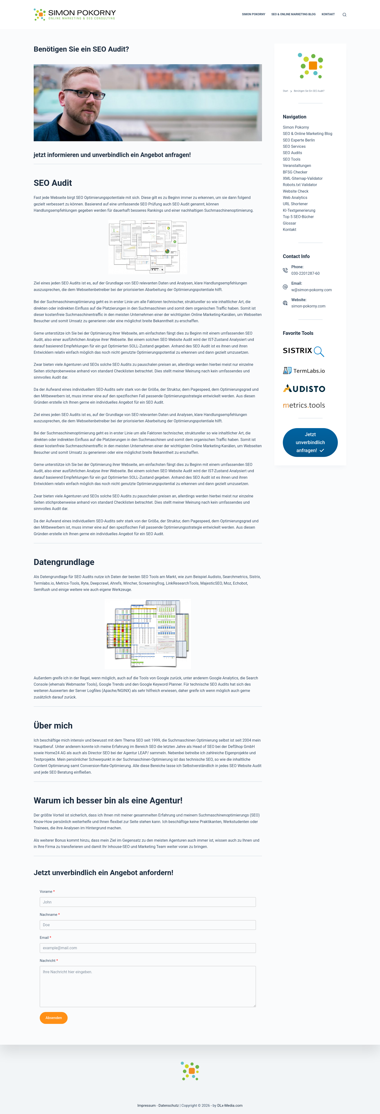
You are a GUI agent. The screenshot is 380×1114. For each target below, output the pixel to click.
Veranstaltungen (297, 165)
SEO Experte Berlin (299, 140)
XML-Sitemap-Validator (303, 178)
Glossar (289, 223)
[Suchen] (344, 14)
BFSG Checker (295, 172)
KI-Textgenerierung (299, 210)
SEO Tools (291, 159)
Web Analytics (295, 197)
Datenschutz (168, 1105)
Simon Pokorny (253, 14)
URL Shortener (295, 204)
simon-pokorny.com (308, 306)
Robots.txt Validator (300, 184)
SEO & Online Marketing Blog (293, 14)
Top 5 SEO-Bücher (298, 216)
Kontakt (328, 14)
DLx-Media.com (230, 1105)
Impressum (146, 1105)
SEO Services (294, 146)
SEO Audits (292, 152)
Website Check (295, 191)
